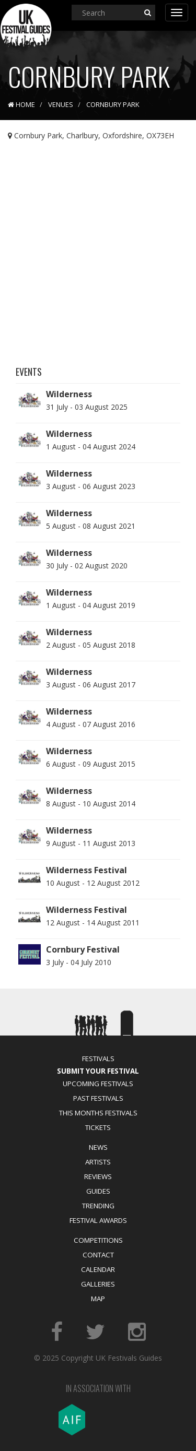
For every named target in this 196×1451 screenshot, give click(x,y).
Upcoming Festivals (98, 1083)
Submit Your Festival (98, 1071)
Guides (98, 1191)
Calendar (98, 1269)
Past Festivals (98, 1098)
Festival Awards (98, 1220)
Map (98, 1298)
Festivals (98, 1058)
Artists (98, 1162)
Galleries (98, 1284)
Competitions (98, 1240)
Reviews (98, 1176)
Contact (98, 1254)
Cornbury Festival (83, 949)
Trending (98, 1205)
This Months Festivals (98, 1112)
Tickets (98, 1127)
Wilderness (69, 394)
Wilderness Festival (86, 870)
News (98, 1147)
